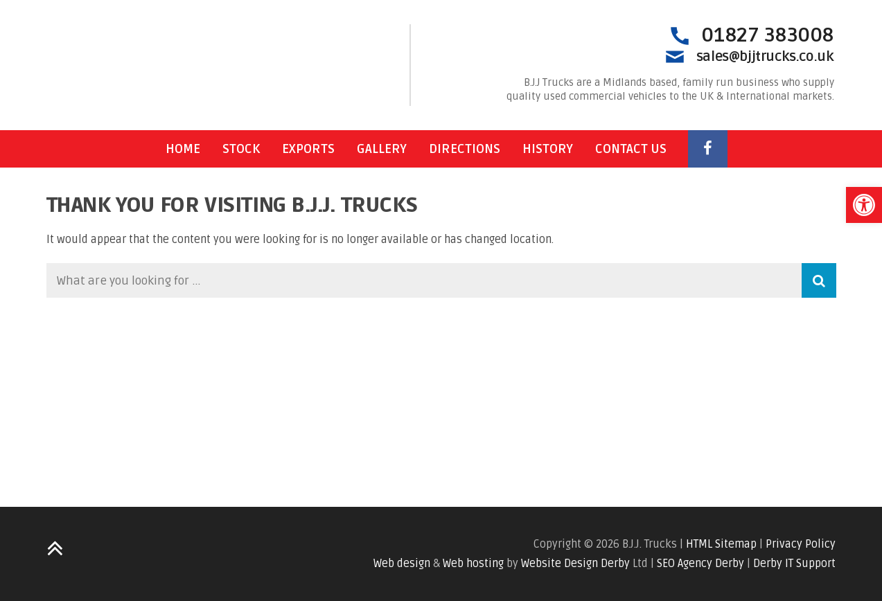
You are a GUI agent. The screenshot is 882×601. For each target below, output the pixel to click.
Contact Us (631, 148)
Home (183, 148)
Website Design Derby (575, 564)
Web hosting (473, 564)
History (547, 148)
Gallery (382, 148)
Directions (464, 148)
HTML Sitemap (721, 544)
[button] (864, 205)
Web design (401, 564)
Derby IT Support (794, 564)
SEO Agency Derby (700, 564)
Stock (241, 148)
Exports (308, 148)
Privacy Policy (801, 544)
